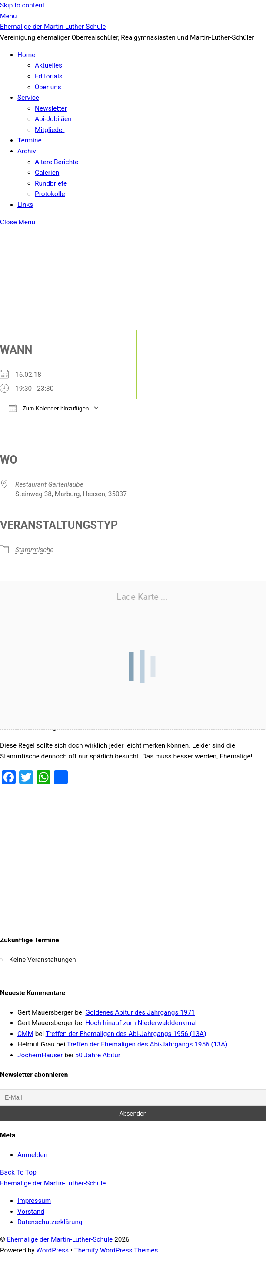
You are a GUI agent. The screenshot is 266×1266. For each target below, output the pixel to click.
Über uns (48, 87)
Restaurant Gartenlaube (49, 484)
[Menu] (8, 16)
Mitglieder (49, 130)
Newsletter (51, 108)
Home (26, 55)
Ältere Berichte (56, 162)
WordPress (52, 1250)
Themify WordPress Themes (116, 1250)
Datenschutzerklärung (50, 1222)
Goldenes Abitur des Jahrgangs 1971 (140, 1012)
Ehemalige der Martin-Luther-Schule (60, 1239)
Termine (29, 140)
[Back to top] (18, 1172)
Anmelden (32, 1155)
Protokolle (50, 194)
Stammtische (34, 550)
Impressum (34, 1201)
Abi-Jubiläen (53, 119)
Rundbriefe (51, 183)
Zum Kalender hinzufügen (49, 408)
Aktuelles (48, 65)
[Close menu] (17, 222)
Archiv (26, 151)
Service (28, 98)
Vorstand (30, 1211)
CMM (25, 1034)
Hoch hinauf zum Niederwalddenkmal (140, 1023)
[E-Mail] (133, 1097)
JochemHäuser (40, 1055)
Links (25, 205)
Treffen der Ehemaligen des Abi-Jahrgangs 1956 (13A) (126, 1034)
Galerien (47, 172)
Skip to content (22, 5)
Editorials (49, 76)
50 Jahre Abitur (97, 1055)
